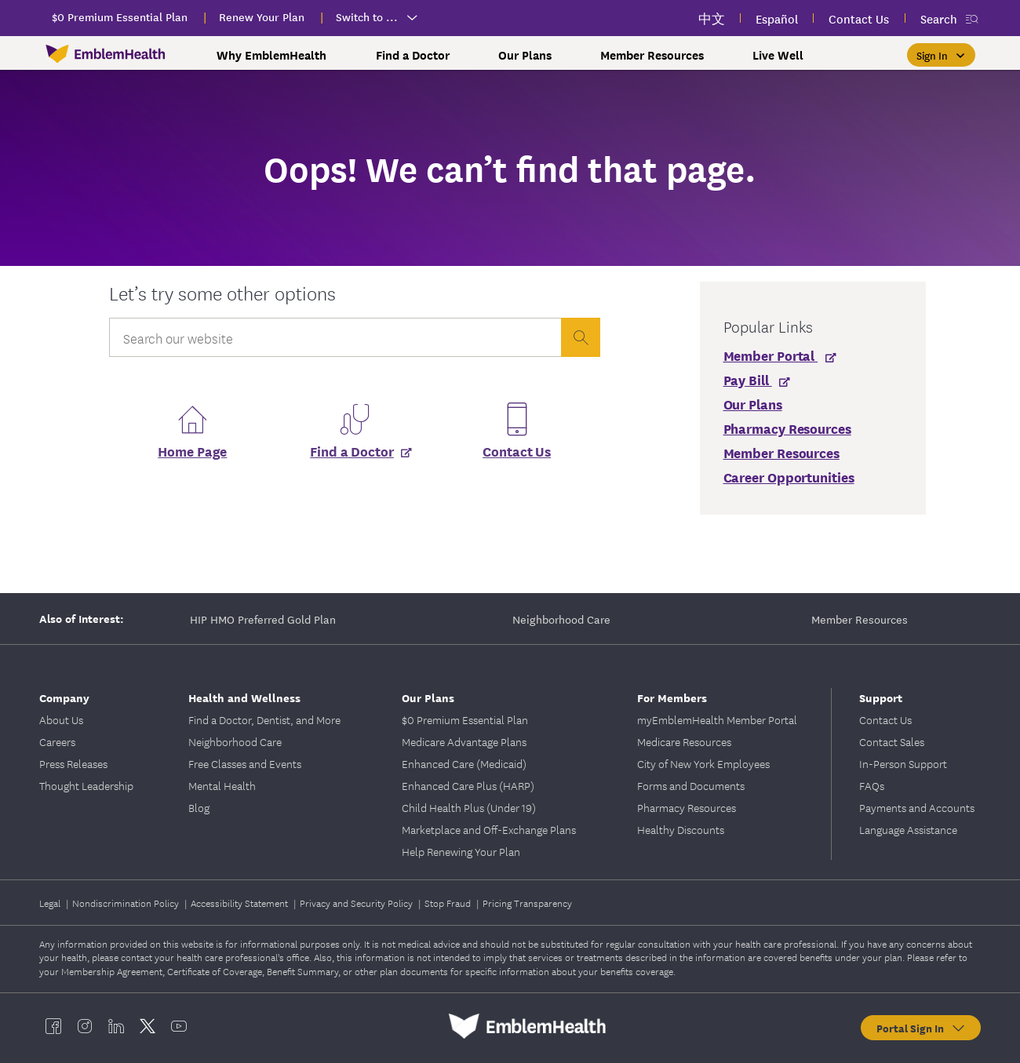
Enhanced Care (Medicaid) (464, 763)
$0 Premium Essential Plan (465, 719)
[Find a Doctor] (354, 455)
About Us (61, 719)
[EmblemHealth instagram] (85, 1026)
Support (880, 697)
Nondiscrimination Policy (126, 902)
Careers (57, 741)
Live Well (777, 55)
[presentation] (580, 337)
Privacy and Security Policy (357, 902)
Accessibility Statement (240, 902)
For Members (672, 697)
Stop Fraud (448, 902)
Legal (51, 902)
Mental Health (222, 785)
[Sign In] (941, 55)
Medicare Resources (684, 741)
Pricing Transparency (527, 902)
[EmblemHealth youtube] (179, 1026)
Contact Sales (891, 741)
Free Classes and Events (244, 763)
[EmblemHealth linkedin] (116, 1026)
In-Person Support (903, 763)
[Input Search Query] (335, 337)
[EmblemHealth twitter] (147, 1026)
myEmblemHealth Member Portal (717, 719)
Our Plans (525, 55)
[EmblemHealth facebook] (53, 1026)
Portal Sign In (921, 1027)
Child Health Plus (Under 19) (469, 807)
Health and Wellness (244, 697)
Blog (198, 807)
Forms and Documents (691, 785)
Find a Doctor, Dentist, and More (264, 719)
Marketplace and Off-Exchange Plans (489, 829)
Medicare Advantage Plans (464, 741)
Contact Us (517, 451)
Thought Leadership (86, 785)
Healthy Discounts (680, 829)
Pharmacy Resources (686, 807)
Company (64, 697)
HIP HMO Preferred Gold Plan (263, 619)
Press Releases (73, 763)
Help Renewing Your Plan (461, 851)
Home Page (192, 451)
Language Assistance (908, 829)
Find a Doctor (413, 55)
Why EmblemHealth (271, 55)
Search (938, 18)
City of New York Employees (703, 763)
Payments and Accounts (916, 807)
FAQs (871, 785)
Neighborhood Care (561, 619)
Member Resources (652, 55)
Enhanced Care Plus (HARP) (468, 785)
